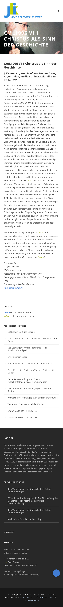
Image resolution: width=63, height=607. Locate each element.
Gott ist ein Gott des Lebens (21, 332)
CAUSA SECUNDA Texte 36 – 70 (22, 411)
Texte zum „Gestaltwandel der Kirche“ (25, 404)
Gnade (41, 257)
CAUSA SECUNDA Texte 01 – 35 (22, 417)
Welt (29, 180)
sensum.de (26, 597)
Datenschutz (31, 600)
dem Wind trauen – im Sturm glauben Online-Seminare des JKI (29, 490)
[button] (56, 573)
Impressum (9, 532)
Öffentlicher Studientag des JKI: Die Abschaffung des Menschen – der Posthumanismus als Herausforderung (32, 501)
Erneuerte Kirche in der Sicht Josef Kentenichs (29, 363)
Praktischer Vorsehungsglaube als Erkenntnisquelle (32, 397)
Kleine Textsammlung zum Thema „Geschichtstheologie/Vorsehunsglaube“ (27, 380)
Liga (5, 562)
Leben (40, 232)
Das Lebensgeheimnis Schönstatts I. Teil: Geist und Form (32, 340)
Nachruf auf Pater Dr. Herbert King (24, 519)
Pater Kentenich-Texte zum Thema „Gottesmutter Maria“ (31, 371)
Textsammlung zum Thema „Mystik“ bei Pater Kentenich (29, 390)
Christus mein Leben (17, 356)
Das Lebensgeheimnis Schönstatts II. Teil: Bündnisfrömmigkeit (27, 349)
